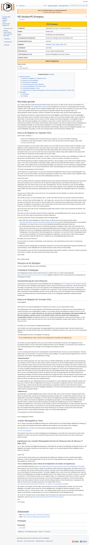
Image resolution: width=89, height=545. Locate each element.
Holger (57, 44)
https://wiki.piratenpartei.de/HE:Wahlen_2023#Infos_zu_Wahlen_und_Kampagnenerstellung (42, 484)
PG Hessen (47, 531)
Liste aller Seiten (6, 23)
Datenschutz (20, 541)
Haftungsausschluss (40, 541)
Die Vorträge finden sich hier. (39, 106)
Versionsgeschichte (63, 5)
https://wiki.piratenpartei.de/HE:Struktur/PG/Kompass (47, 497)
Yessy (53, 44)
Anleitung (5, 30)
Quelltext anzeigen (52, 5)
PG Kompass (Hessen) (31, 531)
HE (17, 5)
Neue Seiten (6, 35)
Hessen (41, 531)
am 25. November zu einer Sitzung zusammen (73, 283)
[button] (8, 28)
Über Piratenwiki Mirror (29, 541)
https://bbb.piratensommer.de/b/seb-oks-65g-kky (36, 514)
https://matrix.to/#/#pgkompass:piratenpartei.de (36, 517)
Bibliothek (4, 18)
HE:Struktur (22, 19)
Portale (4, 22)
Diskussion (22, 5)
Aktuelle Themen (7, 32)
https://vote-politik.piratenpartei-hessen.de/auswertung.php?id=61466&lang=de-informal (59, 466)
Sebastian (48, 41)
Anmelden (85, 1)
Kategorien (21, 531)
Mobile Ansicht (49, 541)
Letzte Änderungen (7, 34)
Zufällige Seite (5, 25)
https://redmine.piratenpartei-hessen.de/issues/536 (31, 275)
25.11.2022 (22, 528)
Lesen (44, 5)
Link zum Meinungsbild (23, 430)
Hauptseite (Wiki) (6, 17)
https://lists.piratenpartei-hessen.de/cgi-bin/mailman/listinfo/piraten (37, 222)
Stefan (61, 44)
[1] (61, 175)
